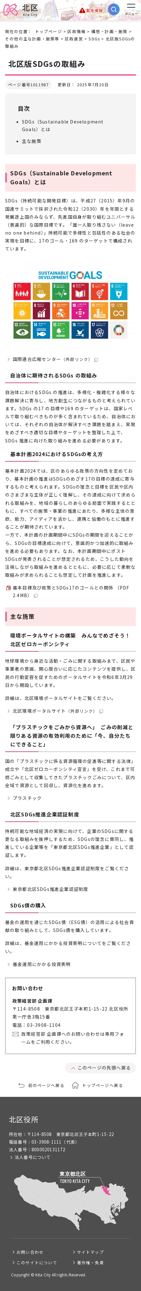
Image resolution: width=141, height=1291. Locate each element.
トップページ (48, 31)
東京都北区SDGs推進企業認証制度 (50, 889)
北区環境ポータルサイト (58, 711)
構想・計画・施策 (109, 31)
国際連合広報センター (55, 359)
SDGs (94, 39)
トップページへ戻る (102, 1085)
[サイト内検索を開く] (114, 9)
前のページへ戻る (46, 1085)
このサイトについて (37, 1262)
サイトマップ (90, 1252)
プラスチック (27, 798)
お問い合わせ (30, 1252)
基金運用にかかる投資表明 (42, 964)
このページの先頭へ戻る (104, 1067)
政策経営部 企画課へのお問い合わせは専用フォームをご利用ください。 (72, 1038)
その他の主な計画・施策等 (32, 39)
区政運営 (74, 39)
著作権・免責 (90, 1262)
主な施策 (31, 141)
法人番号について (33, 1157)
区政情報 (76, 31)
